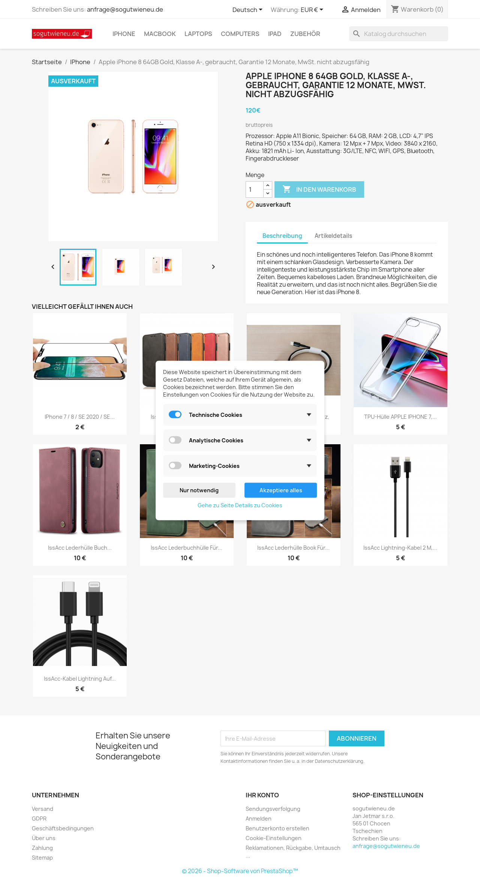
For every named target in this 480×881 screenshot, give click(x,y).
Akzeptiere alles (281, 490)
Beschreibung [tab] (282, 236)
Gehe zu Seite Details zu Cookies (240, 505)
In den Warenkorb (319, 189)
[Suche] (398, 33)
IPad (275, 34)
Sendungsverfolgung (273, 808)
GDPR (39, 818)
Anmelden (259, 818)
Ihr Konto (262, 795)
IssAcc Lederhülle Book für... (293, 547)
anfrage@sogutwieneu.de (125, 9)
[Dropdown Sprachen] (248, 10)
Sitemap (42, 857)
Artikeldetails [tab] (333, 236)
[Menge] (255, 189)
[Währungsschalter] (313, 10)
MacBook (160, 34)
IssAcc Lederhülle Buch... (80, 547)
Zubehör (305, 34)
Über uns (44, 838)
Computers (240, 34)
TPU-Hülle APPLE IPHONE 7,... (400, 416)
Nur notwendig (199, 490)
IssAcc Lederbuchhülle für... (186, 547)
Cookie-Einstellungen (274, 838)
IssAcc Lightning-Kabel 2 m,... (400, 547)
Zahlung (42, 847)
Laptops (198, 34)
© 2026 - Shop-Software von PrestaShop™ (240, 871)
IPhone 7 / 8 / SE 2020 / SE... (80, 416)
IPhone (123, 34)
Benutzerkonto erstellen (277, 828)
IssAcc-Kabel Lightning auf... (80, 678)
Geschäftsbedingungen (63, 828)
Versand (42, 808)
